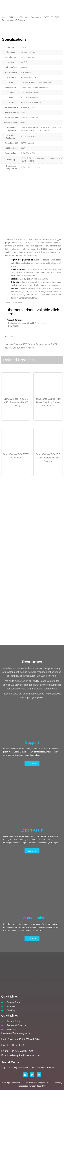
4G (11, 406)
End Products (13, 17)
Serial (15, 409)
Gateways (25, 17)
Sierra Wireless (26, 409)
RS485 (8, 409)
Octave (31, 406)
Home (4, 17)
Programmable (43, 406)
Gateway (18, 406)
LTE (25, 406)
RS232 (54, 406)
